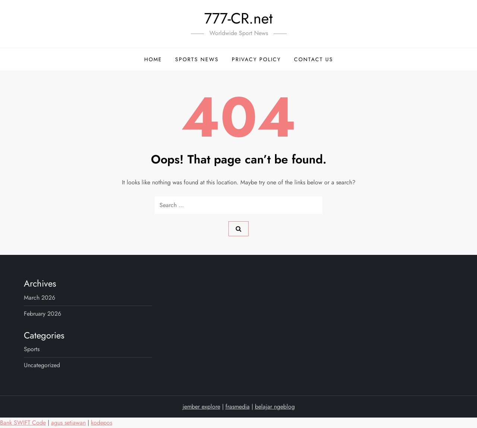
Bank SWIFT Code (23, 422)
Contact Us (313, 59)
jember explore (201, 406)
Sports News (197, 59)
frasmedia (237, 406)
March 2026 (39, 297)
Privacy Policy (256, 59)
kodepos (101, 422)
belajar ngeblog (275, 406)
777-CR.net (238, 18)
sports (32, 349)
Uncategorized (42, 365)
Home (153, 59)
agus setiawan (68, 422)
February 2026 (42, 313)
